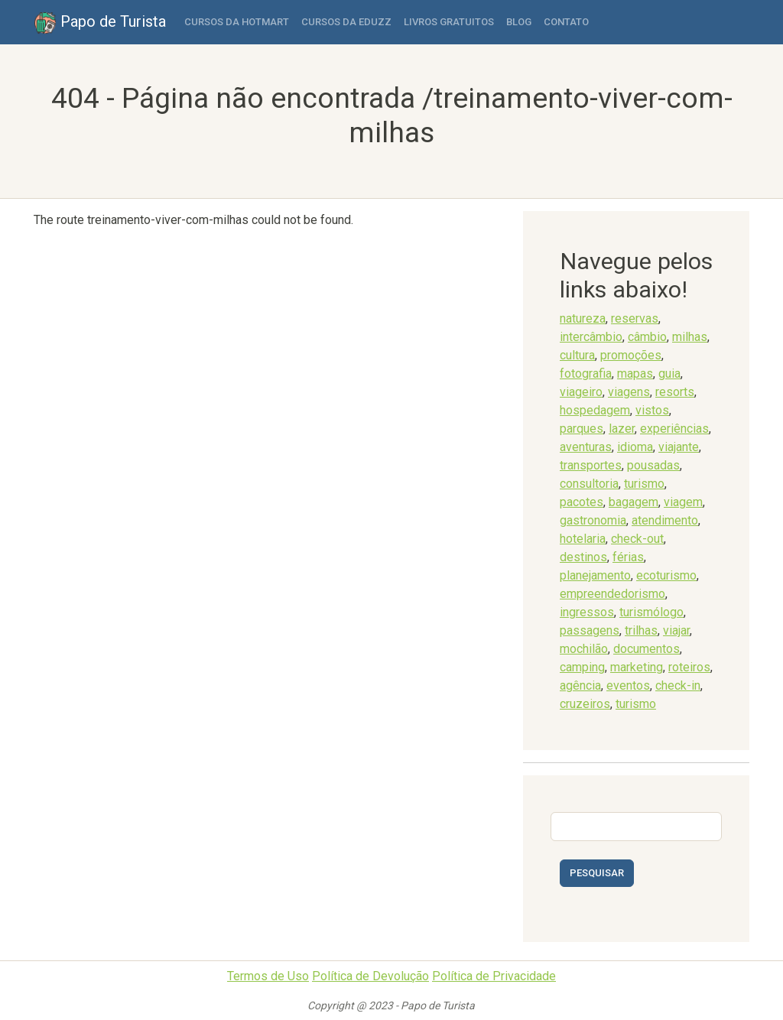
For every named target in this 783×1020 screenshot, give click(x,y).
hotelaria (583, 538)
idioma (635, 447)
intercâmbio (591, 337)
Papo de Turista (100, 22)
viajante (678, 447)
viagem (683, 502)
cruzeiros (585, 704)
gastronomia (593, 520)
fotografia (586, 373)
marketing (636, 667)
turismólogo (651, 612)
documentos (646, 649)
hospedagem (595, 410)
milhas (689, 337)
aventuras (586, 447)
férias (628, 557)
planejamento (595, 575)
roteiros (689, 667)
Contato (566, 22)
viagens (629, 392)
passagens (589, 630)
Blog (518, 22)
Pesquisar (597, 873)
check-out (637, 538)
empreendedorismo (612, 593)
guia (669, 373)
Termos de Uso (268, 976)
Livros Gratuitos (449, 22)
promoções (630, 355)
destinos (583, 557)
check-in (677, 685)
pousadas (653, 465)
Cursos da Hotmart (236, 22)
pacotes (581, 502)
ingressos (587, 612)
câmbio (647, 337)
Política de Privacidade (494, 976)
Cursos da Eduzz (346, 22)
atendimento (665, 520)
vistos (652, 410)
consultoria (589, 483)
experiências (674, 428)
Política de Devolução (370, 976)
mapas (635, 373)
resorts (674, 392)
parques (581, 428)
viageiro (581, 392)
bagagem (633, 502)
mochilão (584, 649)
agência (580, 685)
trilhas (641, 630)
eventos (628, 685)
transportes (591, 465)
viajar (676, 630)
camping (582, 667)
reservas (634, 318)
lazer (622, 428)
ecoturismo (666, 575)
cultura (577, 355)
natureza (583, 318)
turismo (644, 483)
